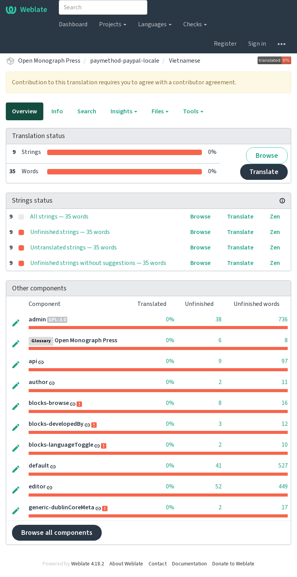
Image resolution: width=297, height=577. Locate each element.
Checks (195, 24)
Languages (155, 24)
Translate (263, 172)
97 (285, 361)
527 (283, 465)
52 (218, 486)
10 (285, 444)
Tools (193, 111)
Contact (157, 564)
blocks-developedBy (56, 424)
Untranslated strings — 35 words (73, 247)
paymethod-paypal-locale (124, 60)
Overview (24, 111)
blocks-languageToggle (61, 444)
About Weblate (126, 564)
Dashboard (73, 24)
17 (285, 507)
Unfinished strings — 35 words (70, 232)
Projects (112, 24)
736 (283, 319)
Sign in (257, 43)
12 (285, 424)
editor (37, 486)
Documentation (189, 564)
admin (37, 319)
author (38, 382)
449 (283, 486)
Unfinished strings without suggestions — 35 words (98, 263)
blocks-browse (49, 403)
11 (285, 382)
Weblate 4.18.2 (87, 564)
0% (170, 319)
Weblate (26, 9)
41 (218, 465)
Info (57, 111)
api (33, 361)
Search (86, 111)
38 (218, 319)
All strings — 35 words (59, 216)
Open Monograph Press (49, 60)
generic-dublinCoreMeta (61, 507)
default (39, 465)
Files (160, 111)
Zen (275, 216)
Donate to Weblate (233, 564)
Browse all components (56, 533)
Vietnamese (184, 60)
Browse (267, 155)
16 (285, 403)
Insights (124, 111)
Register (225, 43)
